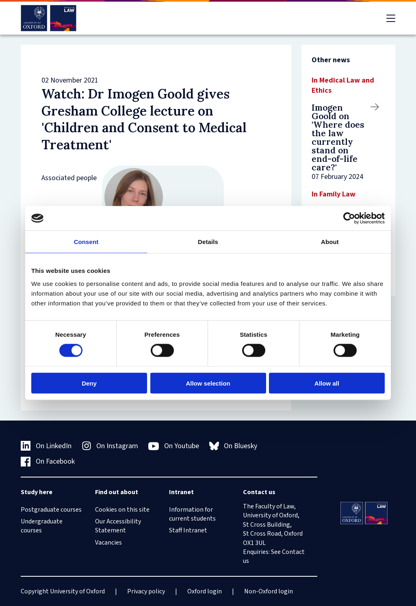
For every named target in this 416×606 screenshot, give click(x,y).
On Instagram (110, 446)
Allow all (326, 382)
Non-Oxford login (268, 591)
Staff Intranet (188, 530)
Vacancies (108, 542)
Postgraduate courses (51, 509)
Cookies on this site (122, 509)
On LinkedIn (46, 446)
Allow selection (208, 382)
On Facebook (48, 461)
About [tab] (330, 241)
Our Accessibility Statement (118, 526)
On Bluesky (233, 446)
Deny (89, 382)
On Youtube (173, 446)
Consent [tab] (86, 241)
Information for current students (192, 514)
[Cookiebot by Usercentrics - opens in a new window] (349, 218)
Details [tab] (208, 241)
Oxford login (204, 591)
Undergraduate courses (42, 526)
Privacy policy (146, 591)
